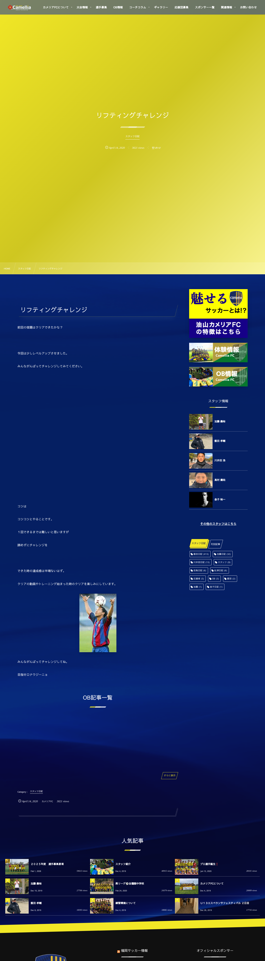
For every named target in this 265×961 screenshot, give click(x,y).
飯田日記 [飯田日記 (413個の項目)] (201, 553)
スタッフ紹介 (123, 864)
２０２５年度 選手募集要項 (47, 864)
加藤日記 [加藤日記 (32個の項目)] (224, 553)
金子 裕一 (219, 499)
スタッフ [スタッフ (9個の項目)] (224, 562)
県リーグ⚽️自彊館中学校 (129, 883)
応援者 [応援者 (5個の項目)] (199, 578)
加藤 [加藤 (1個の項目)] (198, 586)
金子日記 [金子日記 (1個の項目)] (216, 586)
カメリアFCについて (212, 883)
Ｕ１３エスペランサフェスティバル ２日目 (224, 903)
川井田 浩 (219, 460)
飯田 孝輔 (219, 441)
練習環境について (125, 903)
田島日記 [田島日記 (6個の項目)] (200, 570)
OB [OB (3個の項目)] (215, 578)
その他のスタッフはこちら (218, 524)
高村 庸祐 (219, 480)
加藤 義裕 (219, 421)
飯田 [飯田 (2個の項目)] (231, 578)
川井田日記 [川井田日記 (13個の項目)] (202, 562)
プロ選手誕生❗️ (209, 864)
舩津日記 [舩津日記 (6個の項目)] (220, 570)
